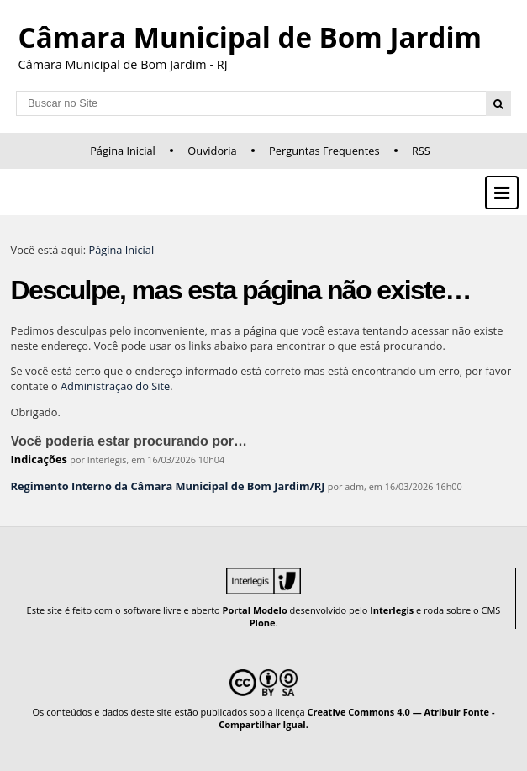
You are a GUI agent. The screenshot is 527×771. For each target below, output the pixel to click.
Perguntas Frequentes (324, 150)
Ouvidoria (212, 150)
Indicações (39, 459)
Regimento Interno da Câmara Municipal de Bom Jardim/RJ (168, 486)
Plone (263, 622)
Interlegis (392, 610)
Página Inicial (122, 150)
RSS (421, 150)
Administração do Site (115, 385)
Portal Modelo (255, 610)
